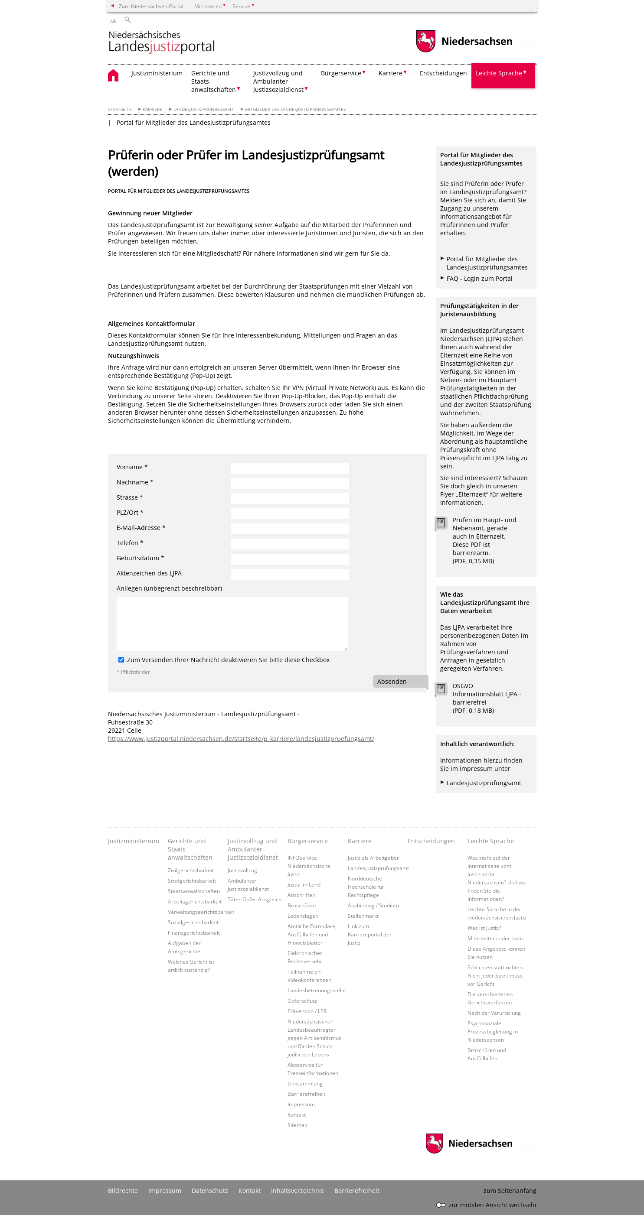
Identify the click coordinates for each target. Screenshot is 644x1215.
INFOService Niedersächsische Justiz (309, 865)
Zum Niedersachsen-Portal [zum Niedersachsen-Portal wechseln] (151, 6)
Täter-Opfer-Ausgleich (254, 899)
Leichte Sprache (490, 841)
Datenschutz (210, 1190)
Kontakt (297, 1114)
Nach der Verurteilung (494, 1012)
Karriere (152, 109)
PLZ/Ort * (130, 512)
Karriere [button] (390, 73)
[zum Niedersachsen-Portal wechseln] (464, 51)
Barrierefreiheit (306, 1093)
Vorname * (132, 467)
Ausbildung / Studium (373, 905)
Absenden (392, 681)
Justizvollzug (242, 870)
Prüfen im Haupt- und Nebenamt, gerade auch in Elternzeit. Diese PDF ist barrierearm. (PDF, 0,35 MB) (485, 540)
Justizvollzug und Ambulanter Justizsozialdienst (253, 849)
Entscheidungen (443, 73)
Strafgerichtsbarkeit (192, 880)
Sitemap (297, 1124)
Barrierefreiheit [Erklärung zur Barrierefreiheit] (356, 1190)
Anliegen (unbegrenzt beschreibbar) (169, 588)
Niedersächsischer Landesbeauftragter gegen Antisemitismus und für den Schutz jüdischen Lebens (314, 1038)
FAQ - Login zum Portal (480, 278)
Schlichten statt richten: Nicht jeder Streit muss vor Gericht (495, 975)
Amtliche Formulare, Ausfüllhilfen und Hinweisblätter (312, 934)
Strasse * (130, 497)
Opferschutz (302, 1000)
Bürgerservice (308, 841)
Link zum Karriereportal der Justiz (370, 934)
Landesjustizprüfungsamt (203, 109)
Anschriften (301, 894)
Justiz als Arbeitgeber (373, 857)
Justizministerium (157, 73)
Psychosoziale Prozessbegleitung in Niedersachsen (492, 1031)
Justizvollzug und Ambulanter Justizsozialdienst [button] (278, 81)
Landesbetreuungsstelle (317, 990)
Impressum (301, 1104)
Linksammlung (305, 1083)
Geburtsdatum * (140, 558)
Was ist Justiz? (484, 927)
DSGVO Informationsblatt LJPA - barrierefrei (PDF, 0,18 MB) (487, 698)
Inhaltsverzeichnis (297, 1190)
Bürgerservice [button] (341, 73)
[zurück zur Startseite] (162, 43)
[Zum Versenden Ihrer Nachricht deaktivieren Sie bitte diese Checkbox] (121, 660)
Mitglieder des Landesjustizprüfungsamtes (295, 109)
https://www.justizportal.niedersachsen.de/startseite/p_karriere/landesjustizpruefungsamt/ (241, 738)
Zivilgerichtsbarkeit (191, 870)
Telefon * (130, 543)
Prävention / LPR (307, 1010)
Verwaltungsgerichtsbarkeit (201, 911)
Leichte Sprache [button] (499, 73)
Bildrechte (123, 1190)
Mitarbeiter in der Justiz (495, 938)
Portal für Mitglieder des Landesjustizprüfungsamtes (194, 122)
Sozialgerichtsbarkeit (193, 922)
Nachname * (135, 482)
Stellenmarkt (363, 915)
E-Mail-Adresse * (141, 527)
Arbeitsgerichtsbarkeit (195, 901)
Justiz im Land (304, 884)
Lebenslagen (303, 915)
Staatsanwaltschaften (194, 890)
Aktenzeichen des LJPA (149, 573)
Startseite (120, 109)
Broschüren (302, 905)
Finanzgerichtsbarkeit (194, 932)
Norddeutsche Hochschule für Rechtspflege (366, 886)
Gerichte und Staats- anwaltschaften (190, 849)
